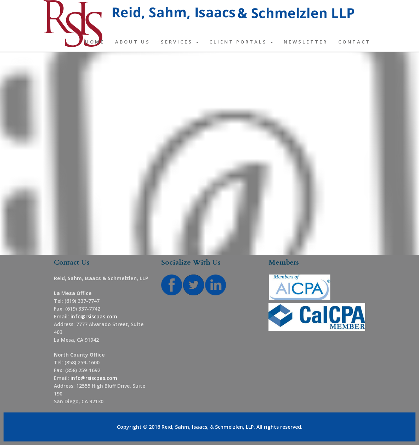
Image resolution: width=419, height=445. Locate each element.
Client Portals (241, 42)
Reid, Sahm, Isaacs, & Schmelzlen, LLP (208, 426)
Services (180, 42)
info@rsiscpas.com (93, 316)
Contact (354, 42)
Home (94, 42)
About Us (132, 42)
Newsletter (306, 42)
